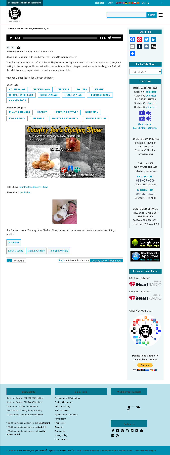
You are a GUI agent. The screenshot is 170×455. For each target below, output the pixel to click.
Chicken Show (41, 89)
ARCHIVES (13, 242)
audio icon (151, 92)
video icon (151, 103)
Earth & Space (15, 250)
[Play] (10, 37)
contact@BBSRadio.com (31, 415)
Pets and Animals (59, 250)
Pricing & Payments (64, 402)
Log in (110, 3)
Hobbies (42, 112)
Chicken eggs (17, 100)
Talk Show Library (62, 406)
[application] (64, 37)
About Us (59, 427)
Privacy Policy (61, 435)
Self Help (38, 118)
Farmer (99, 89)
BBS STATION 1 (145, 176)
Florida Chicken (100, 95)
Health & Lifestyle (66, 112)
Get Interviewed (62, 410)
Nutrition (91, 112)
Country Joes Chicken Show (33, 187)
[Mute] (109, 37)
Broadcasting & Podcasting (67, 398)
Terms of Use (61, 439)
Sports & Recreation (65, 118)
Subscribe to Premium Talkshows (24, 3)
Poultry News (73, 95)
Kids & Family (17, 118)
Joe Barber (25, 192)
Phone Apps (60, 423)
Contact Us (60, 431)
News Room (60, 419)
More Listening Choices (145, 128)
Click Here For (145, 124)
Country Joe (17, 89)
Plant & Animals (19, 112)
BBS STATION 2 (145, 190)
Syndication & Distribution (66, 415)
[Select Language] (152, 3)
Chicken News (48, 95)
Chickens (63, 89)
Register (99, 2)
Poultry (82, 89)
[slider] (60, 38)
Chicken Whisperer (21, 95)
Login (62, 260)
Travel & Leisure (96, 118)
